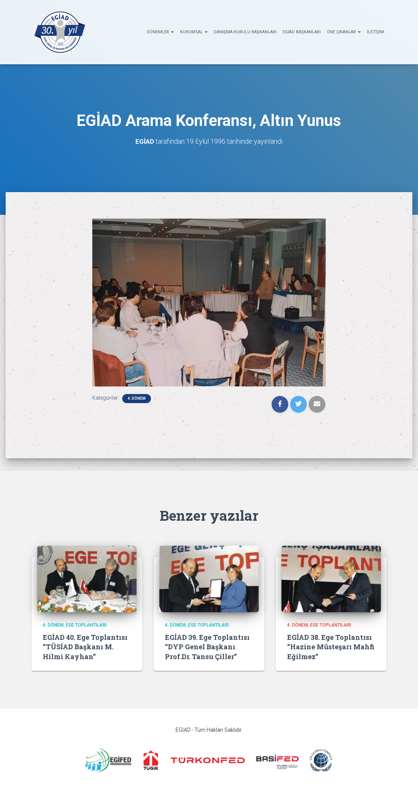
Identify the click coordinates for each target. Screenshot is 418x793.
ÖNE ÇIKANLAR (344, 31)
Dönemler (160, 31)
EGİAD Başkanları (302, 31)
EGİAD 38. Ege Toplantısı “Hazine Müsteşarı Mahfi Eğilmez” (330, 647)
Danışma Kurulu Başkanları (245, 31)
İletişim (375, 31)
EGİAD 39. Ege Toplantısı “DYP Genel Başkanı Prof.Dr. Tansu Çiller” (207, 647)
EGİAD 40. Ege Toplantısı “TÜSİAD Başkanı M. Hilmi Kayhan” (85, 647)
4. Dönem (136, 398)
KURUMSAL (194, 31)
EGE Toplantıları (86, 625)
